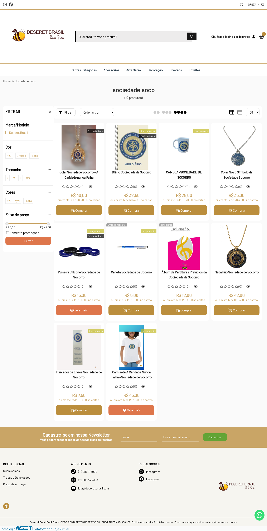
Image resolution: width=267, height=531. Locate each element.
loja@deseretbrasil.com (90, 488)
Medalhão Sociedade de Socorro (236, 272)
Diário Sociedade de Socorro (131, 172)
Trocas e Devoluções (16, 477)
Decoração (155, 70)
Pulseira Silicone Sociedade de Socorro (79, 274)
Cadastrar (215, 437)
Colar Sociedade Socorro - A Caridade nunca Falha (78, 174)
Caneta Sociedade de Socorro (131, 272)
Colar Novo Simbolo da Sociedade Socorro (236, 174)
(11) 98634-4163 (252, 4)
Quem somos (11, 471)
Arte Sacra (133, 70)
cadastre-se (243, 36)
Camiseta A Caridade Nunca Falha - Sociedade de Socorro (131, 374)
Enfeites (194, 70)
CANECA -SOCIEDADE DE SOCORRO (184, 174)
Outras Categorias (82, 70)
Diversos (175, 70)
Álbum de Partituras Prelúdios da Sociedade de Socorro (184, 274)
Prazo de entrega (14, 484)
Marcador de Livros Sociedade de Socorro (79, 374)
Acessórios (111, 70)
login (228, 36)
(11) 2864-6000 (84, 471)
